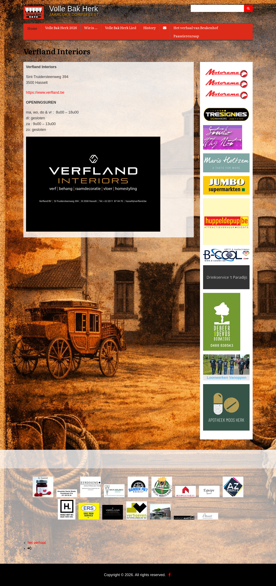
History (149, 27)
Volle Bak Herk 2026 (61, 27)
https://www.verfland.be (45, 92)
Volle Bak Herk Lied (120, 27)
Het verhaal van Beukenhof (196, 27)
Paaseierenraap (186, 35)
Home (32, 28)
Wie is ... (91, 27)
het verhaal (36, 542)
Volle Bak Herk (73, 9)
